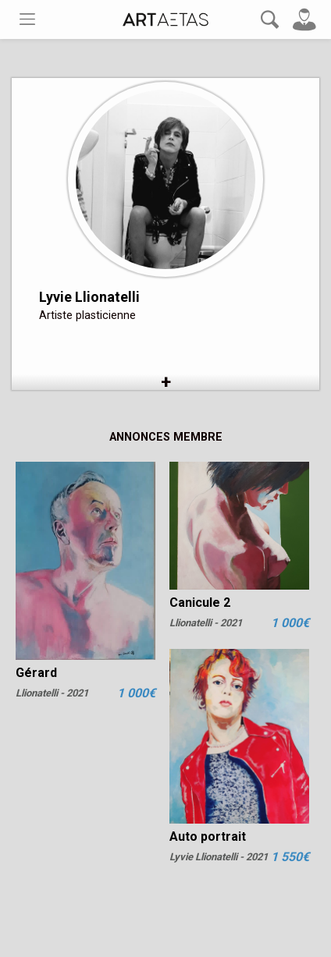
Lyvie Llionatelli (89, 297)
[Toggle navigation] (27, 19)
